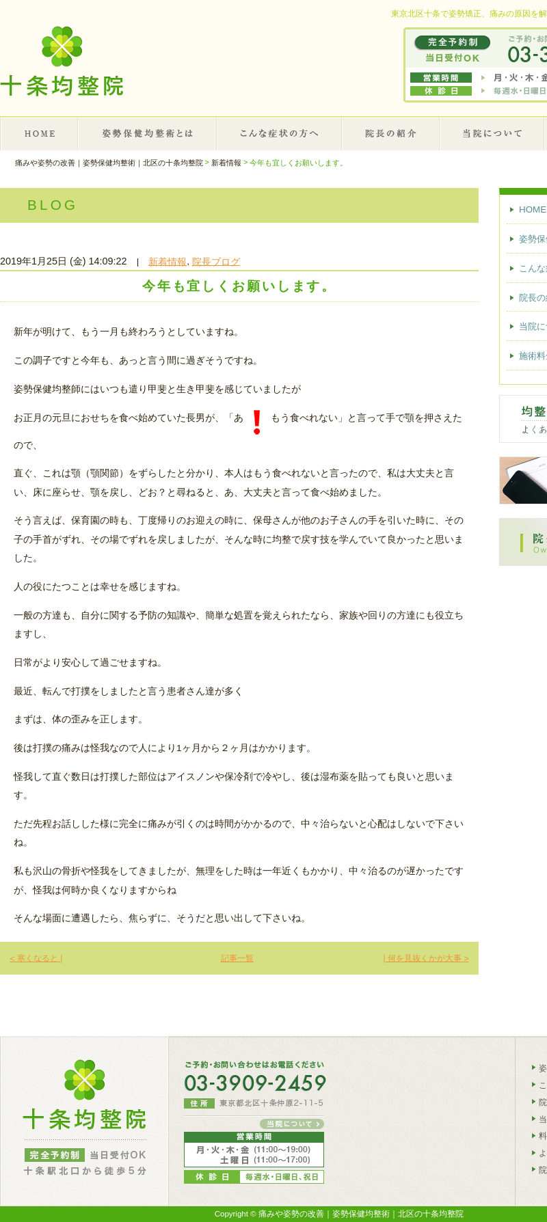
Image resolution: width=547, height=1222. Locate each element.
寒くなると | (36, 958)
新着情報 (167, 261)
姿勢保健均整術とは (148, 133)
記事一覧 (237, 958)
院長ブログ (216, 261)
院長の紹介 (391, 133)
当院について (492, 133)
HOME (39, 133)
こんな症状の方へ (279, 133)
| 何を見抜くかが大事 (425, 958)
